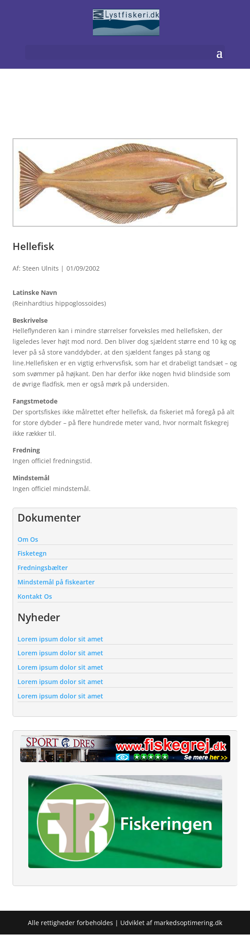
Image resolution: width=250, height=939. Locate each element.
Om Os (28, 539)
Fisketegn (32, 553)
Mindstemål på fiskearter (56, 582)
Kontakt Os (35, 596)
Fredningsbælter (43, 567)
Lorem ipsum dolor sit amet (60, 639)
